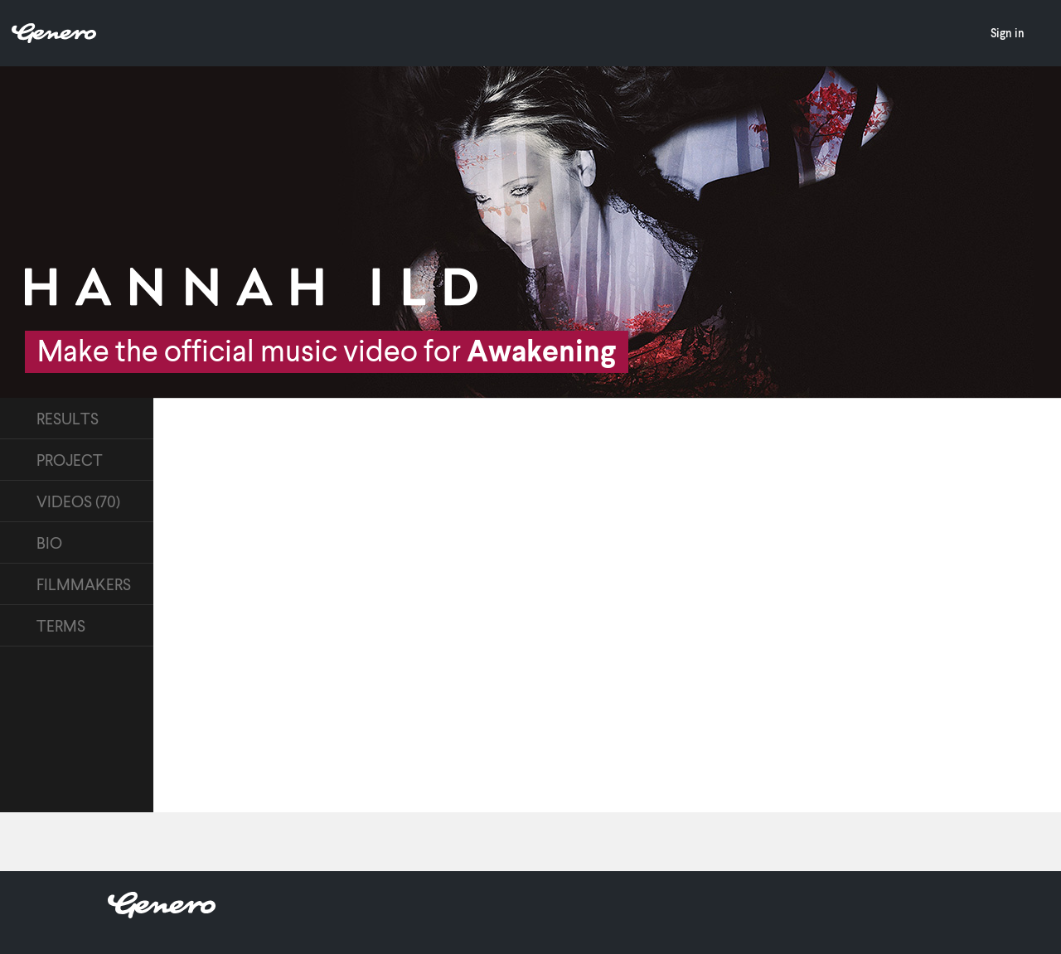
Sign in (1008, 33)
